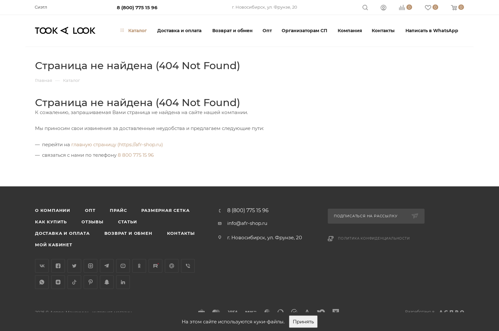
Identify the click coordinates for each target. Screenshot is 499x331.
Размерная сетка (165, 210)
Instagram (90, 266)
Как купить (51, 221)
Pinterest (90, 282)
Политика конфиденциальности (374, 238)
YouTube (123, 266)
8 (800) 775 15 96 (137, 7)
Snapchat (107, 282)
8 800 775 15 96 (136, 155)
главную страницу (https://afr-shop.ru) (117, 144)
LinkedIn (123, 282)
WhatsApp (42, 282)
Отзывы (92, 221)
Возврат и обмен (128, 233)
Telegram (107, 266)
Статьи (127, 221)
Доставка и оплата (62, 233)
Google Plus (172, 266)
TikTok (74, 282)
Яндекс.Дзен (58, 282)
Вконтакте (42, 266)
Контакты (181, 233)
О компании (52, 210)
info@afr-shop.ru (247, 223)
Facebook (58, 266)
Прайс (118, 210)
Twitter (74, 266)
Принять (303, 322)
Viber (188, 266)
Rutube (155, 266)
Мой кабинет (53, 244)
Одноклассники (139, 266)
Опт (90, 210)
